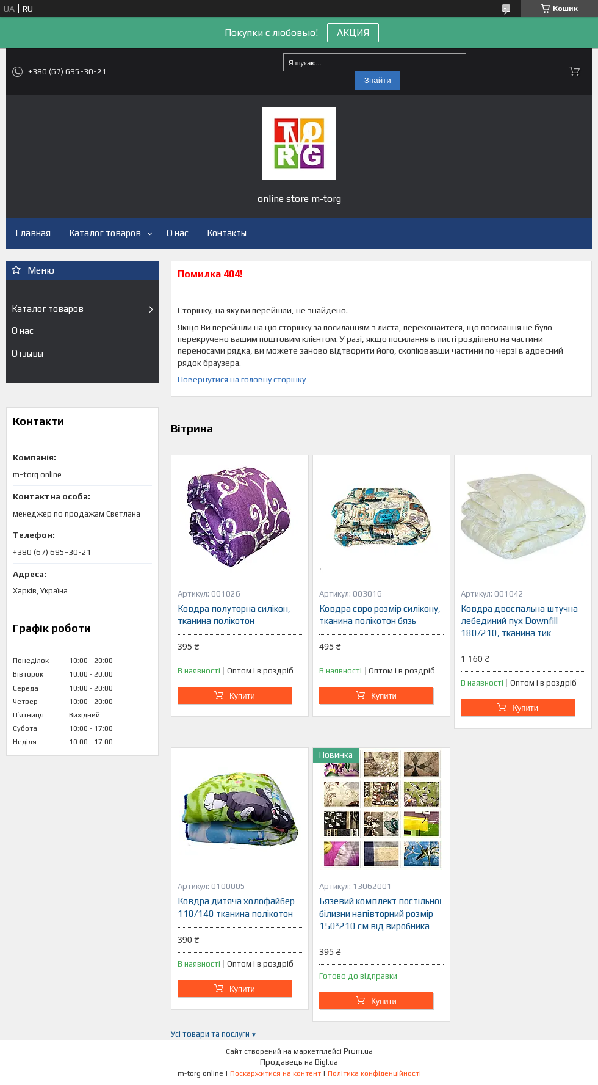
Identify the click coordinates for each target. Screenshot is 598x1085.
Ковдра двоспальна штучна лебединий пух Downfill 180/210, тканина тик (519, 621)
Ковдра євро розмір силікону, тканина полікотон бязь (380, 614)
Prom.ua (358, 1051)
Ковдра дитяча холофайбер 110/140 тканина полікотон (236, 907)
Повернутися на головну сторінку (242, 379)
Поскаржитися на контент (275, 1073)
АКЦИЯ (353, 32)
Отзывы (27, 353)
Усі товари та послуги (210, 1034)
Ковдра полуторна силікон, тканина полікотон (234, 614)
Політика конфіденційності (374, 1073)
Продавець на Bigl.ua (299, 1062)
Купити (242, 695)
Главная (33, 233)
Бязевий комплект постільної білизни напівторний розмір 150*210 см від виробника (380, 913)
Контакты (227, 233)
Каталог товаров (105, 233)
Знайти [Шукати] (377, 80)
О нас (178, 233)
